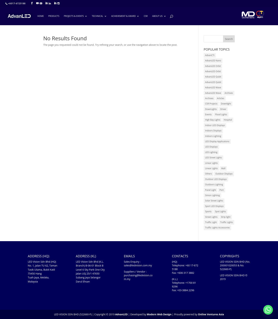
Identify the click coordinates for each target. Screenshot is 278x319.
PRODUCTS (53, 16)
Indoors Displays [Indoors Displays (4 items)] (213, 130)
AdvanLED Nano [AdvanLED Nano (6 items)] (213, 60)
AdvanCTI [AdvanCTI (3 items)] (209, 55)
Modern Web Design (159, 314)
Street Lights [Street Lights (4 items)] (211, 216)
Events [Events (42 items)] (208, 114)
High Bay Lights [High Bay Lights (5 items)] (212, 119)
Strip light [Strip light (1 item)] (225, 216)
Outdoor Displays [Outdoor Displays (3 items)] (224, 173)
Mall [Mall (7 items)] (223, 168)
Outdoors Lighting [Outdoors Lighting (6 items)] (214, 184)
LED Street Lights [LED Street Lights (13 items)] (213, 157)
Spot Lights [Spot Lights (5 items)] (220, 211)
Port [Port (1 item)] (221, 190)
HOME (40, 16)
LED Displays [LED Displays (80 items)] (211, 146)
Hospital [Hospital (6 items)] (228, 119)
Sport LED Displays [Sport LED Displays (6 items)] (214, 206)
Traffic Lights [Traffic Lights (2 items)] (226, 222)
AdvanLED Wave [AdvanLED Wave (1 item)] (213, 87)
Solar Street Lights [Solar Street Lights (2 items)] (214, 200)
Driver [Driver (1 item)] (223, 109)
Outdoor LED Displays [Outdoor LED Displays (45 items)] (216, 179)
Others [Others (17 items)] (208, 173)
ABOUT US (157, 16)
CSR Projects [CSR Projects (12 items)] (211, 103)
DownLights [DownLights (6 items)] (211, 109)
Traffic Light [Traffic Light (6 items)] (211, 222)
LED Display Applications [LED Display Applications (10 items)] (217, 141)
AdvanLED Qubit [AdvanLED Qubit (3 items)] (213, 82)
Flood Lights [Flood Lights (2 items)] (221, 114)
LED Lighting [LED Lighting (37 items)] (211, 152)
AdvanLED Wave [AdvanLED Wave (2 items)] (213, 93)
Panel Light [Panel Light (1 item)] (210, 190)
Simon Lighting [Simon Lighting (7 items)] (212, 195)
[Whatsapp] (268, 310)
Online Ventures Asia (211, 314)
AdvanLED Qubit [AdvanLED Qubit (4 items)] (213, 76)
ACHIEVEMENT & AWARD (123, 16)
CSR (146, 16)
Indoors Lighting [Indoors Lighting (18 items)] (213, 136)
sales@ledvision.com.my (138, 265)
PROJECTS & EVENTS (74, 16)
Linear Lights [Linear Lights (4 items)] (211, 168)
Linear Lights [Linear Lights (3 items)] (211, 163)
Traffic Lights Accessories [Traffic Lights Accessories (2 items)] (217, 227)
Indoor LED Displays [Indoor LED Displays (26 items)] (215, 125)
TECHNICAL (97, 16)
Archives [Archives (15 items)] (209, 98)
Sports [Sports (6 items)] (208, 211)
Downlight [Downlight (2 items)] (226, 103)
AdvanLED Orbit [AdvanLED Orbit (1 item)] (213, 66)
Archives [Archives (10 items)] (229, 93)
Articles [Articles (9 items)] (220, 98)
